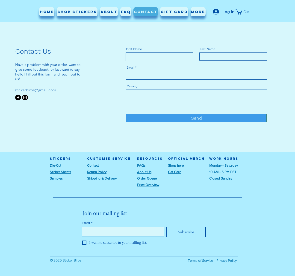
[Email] (121, 231)
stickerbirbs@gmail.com (35, 90)
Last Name (207, 48)
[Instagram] (25, 97)
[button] (246, 12)
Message (133, 85)
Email (130, 67)
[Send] (196, 118)
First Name (134, 48)
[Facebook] (18, 97)
